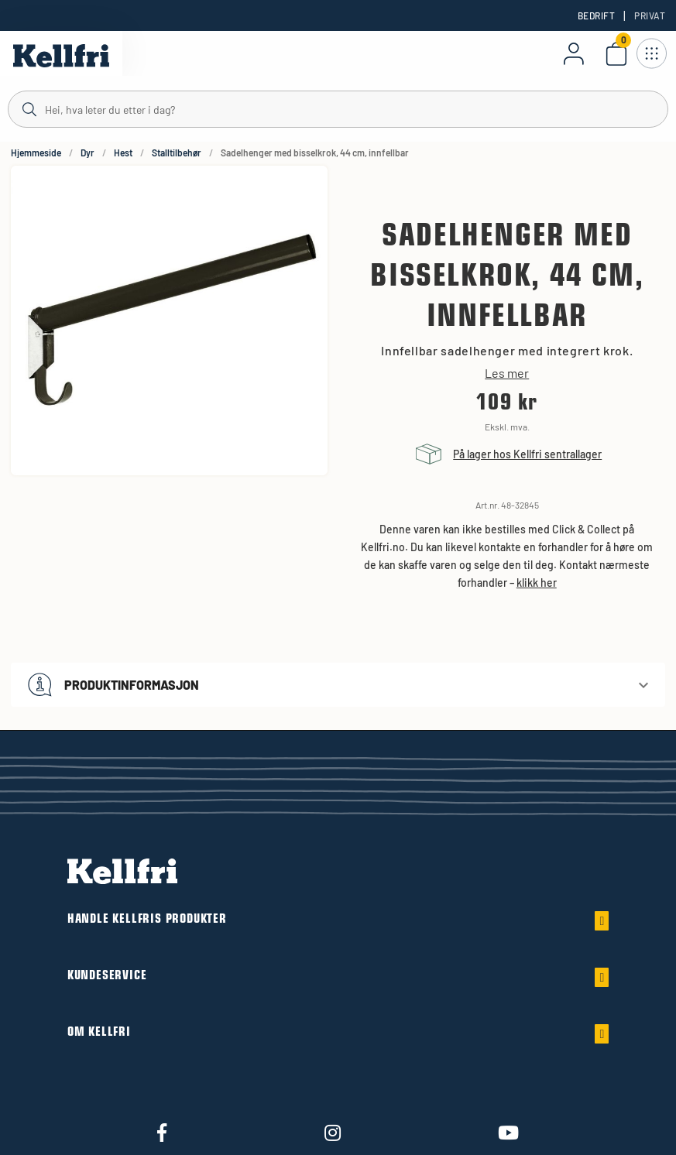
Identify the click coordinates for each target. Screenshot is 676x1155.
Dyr (87, 152)
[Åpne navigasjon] (651, 53)
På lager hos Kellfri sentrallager (527, 454)
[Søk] (338, 108)
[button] (338, 685)
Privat (649, 15)
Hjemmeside (36, 152)
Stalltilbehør (176, 152)
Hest (123, 152)
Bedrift (596, 15)
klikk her (536, 582)
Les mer (507, 373)
